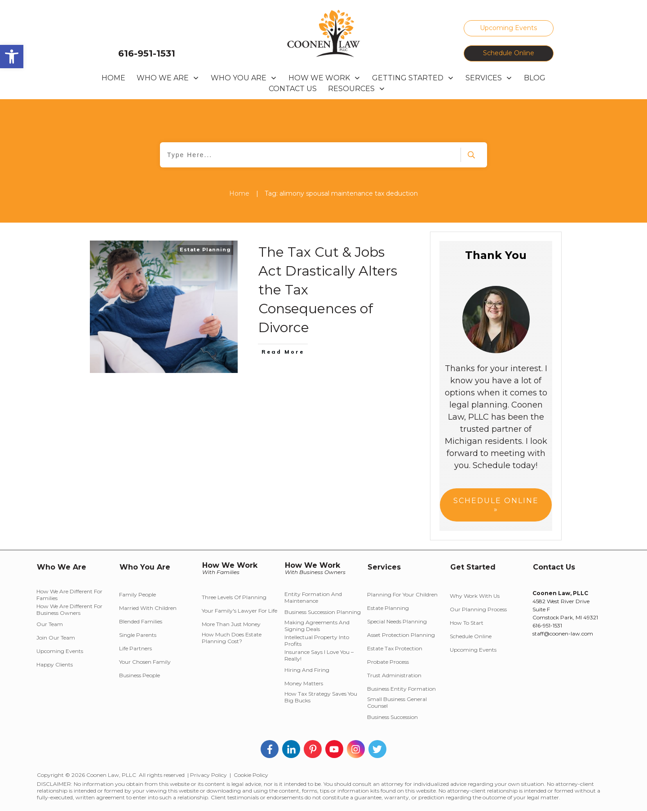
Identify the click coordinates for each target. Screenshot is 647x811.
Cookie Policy (251, 775)
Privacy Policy (208, 775)
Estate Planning (205, 249)
